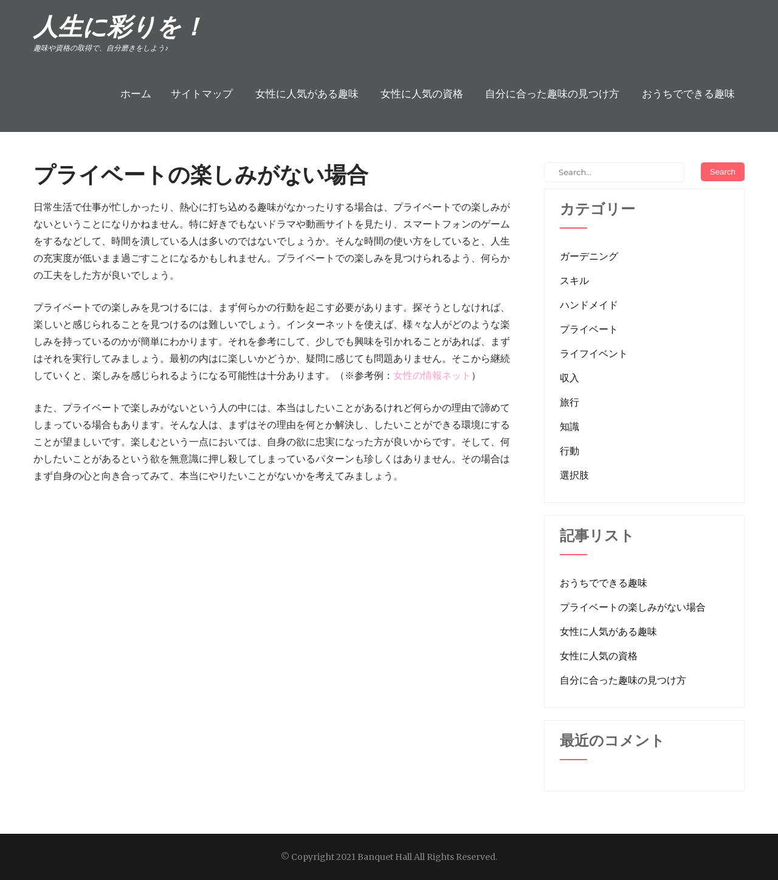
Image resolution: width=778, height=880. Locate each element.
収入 (569, 378)
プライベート (589, 329)
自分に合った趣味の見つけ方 (552, 93)
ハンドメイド (589, 305)
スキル (574, 280)
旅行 (569, 402)
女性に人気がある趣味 (307, 93)
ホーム (135, 93)
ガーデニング (589, 256)
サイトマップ (202, 93)
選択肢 (574, 475)
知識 (569, 426)
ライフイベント (594, 353)
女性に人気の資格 (421, 93)
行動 (569, 451)
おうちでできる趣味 (688, 93)
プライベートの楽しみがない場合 (633, 607)
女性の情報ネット (432, 375)
